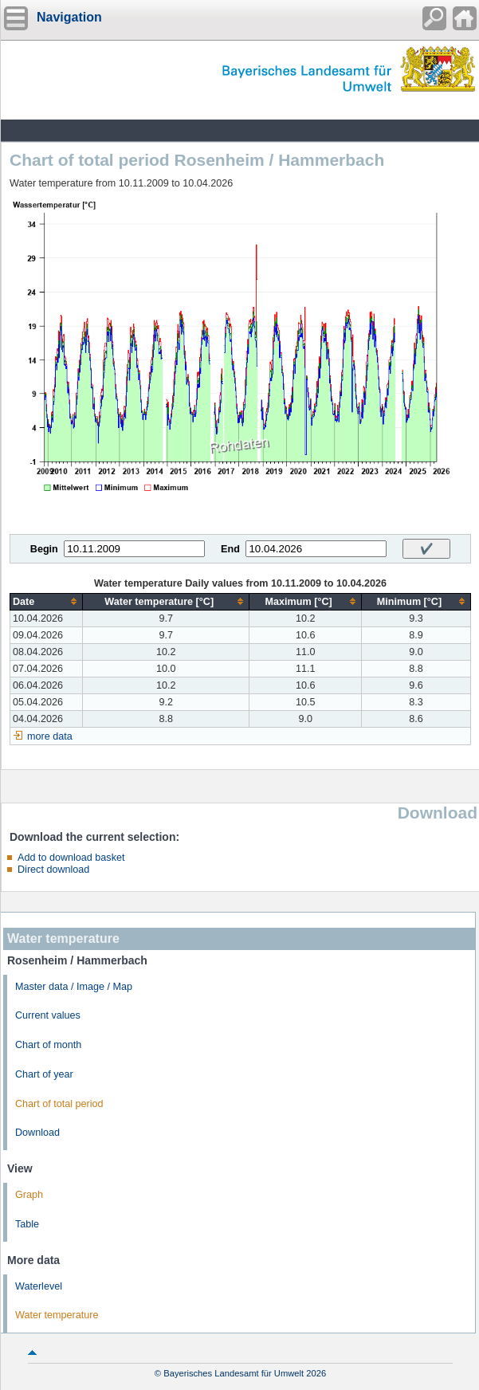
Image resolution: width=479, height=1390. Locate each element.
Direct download (53, 869)
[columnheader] (46, 601)
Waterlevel (38, 1286)
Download (37, 1132)
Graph (29, 1194)
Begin (44, 549)
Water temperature (57, 1315)
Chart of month (48, 1044)
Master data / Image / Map (73, 986)
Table (27, 1224)
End (230, 549)
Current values (47, 1015)
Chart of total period (59, 1103)
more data (50, 736)
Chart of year (44, 1074)
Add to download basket (71, 857)
